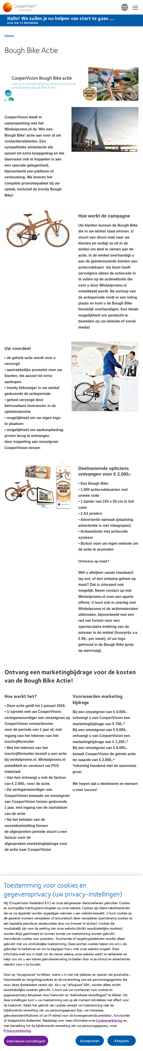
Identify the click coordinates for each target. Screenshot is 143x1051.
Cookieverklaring (109, 1023)
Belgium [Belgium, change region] (125, 7)
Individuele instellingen (26, 1043)
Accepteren (90, 1043)
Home (9, 35)
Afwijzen (121, 1043)
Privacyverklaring (17, 1033)
